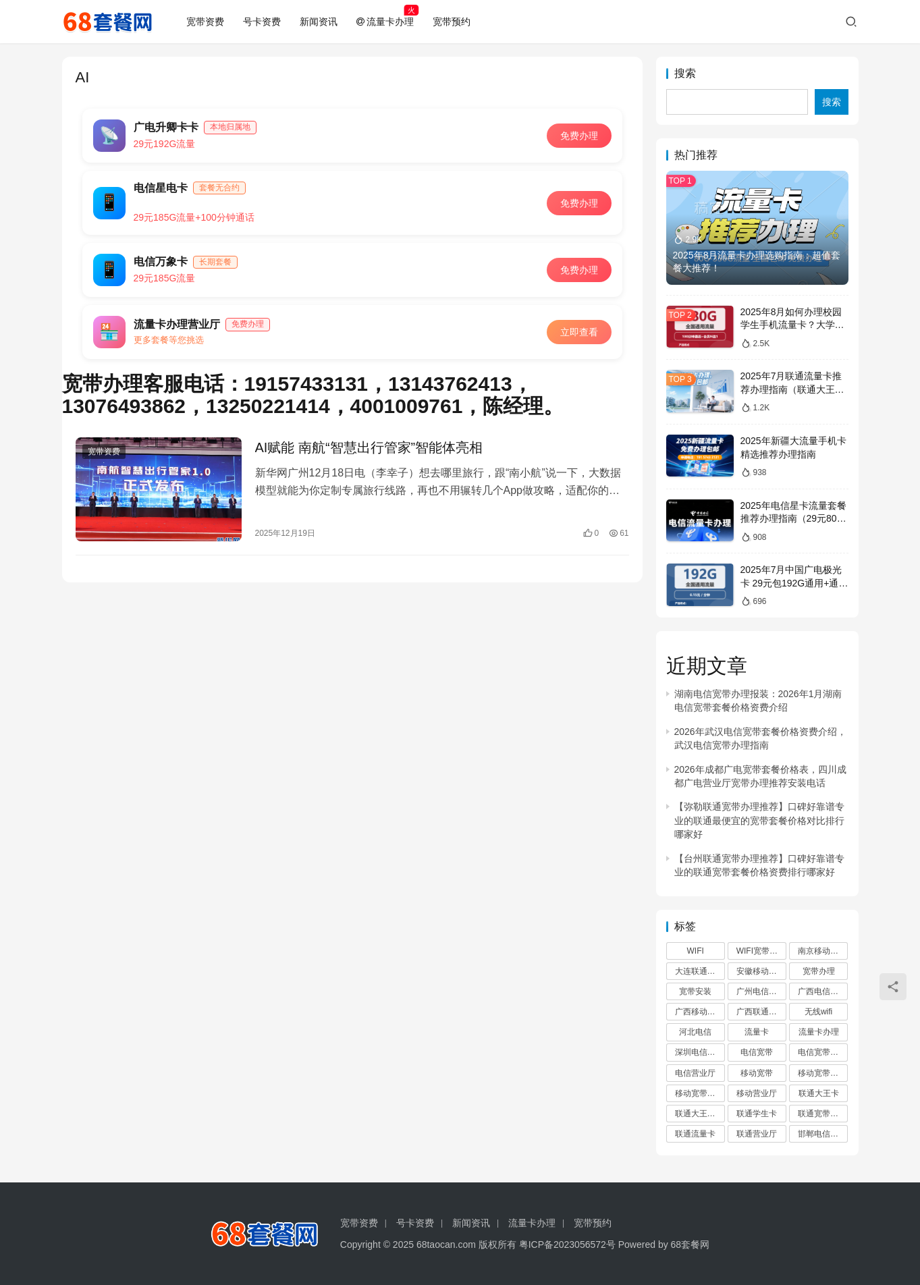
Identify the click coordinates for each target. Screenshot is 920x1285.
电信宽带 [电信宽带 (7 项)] (756, 1052)
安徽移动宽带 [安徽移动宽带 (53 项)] (760, 971)
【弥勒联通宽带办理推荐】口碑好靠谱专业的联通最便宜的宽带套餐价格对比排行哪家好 (759, 820)
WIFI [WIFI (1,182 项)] (695, 951)
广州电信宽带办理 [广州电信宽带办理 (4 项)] (761, 991)
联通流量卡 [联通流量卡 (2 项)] (695, 1134)
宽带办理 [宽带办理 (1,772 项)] (819, 971)
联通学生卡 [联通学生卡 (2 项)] (756, 1113)
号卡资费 (262, 21)
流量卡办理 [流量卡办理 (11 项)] (819, 1032)
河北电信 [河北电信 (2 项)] (695, 1032)
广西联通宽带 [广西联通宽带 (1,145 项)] (760, 1011)
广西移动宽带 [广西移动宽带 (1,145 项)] (699, 1011)
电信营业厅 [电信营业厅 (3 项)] (695, 1073)
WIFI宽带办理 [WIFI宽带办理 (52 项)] (761, 951)
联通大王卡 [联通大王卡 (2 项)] (819, 1093)
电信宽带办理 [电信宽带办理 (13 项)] (822, 1052)
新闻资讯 (318, 21)
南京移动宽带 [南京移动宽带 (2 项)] (822, 951)
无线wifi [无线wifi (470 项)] (818, 1011)
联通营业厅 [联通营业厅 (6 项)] (756, 1134)
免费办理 (579, 135)
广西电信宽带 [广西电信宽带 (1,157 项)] (822, 991)
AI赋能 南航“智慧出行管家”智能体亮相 (369, 447)
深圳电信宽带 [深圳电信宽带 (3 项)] (699, 1052)
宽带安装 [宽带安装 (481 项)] (695, 991)
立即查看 (579, 332)
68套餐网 (690, 1244)
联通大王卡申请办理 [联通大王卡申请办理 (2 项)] (700, 1113)
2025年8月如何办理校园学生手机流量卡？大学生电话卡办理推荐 (792, 325)
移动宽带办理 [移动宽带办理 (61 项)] (822, 1073)
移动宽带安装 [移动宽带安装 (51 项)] (699, 1093)
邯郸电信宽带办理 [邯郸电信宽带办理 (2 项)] (823, 1134)
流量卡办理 (385, 21)
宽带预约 (451, 21)
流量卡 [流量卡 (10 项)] (757, 1032)
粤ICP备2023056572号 (567, 1244)
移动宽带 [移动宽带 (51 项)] (756, 1073)
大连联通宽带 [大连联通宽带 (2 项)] (699, 971)
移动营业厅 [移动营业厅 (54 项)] (756, 1093)
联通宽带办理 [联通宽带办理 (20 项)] (822, 1113)
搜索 (685, 73)
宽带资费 (205, 21)
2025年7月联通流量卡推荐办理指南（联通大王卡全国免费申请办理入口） (792, 389)
